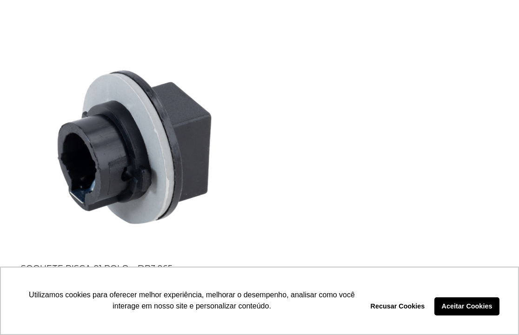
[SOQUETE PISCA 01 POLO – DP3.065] (134, 147)
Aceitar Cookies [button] (467, 306)
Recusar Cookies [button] (398, 306)
